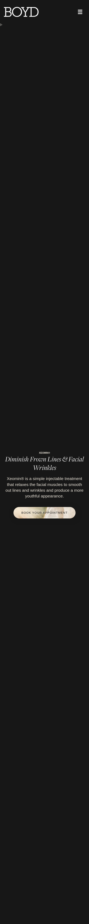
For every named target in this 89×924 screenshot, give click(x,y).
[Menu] (80, 12)
